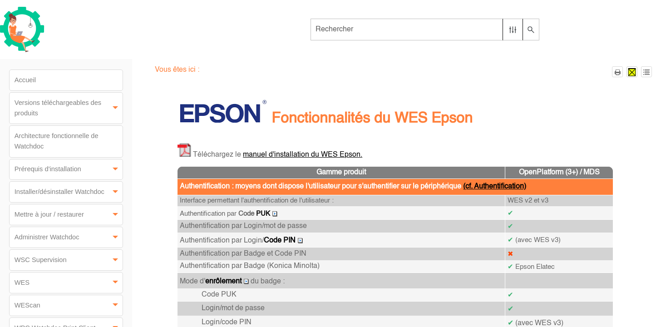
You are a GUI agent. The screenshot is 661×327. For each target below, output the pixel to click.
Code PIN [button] (283, 240)
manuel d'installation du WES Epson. (302, 155)
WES (69, 282)
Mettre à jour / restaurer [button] (69, 214)
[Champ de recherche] (425, 29)
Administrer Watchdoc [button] (69, 237)
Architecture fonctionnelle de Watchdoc (57, 141)
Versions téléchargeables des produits (69, 108)
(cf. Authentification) (494, 186)
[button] (513, 29)
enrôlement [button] (227, 281)
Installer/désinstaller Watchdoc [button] (69, 192)
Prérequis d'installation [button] (69, 169)
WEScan (69, 305)
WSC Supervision (69, 260)
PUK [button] (266, 214)
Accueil (25, 80)
